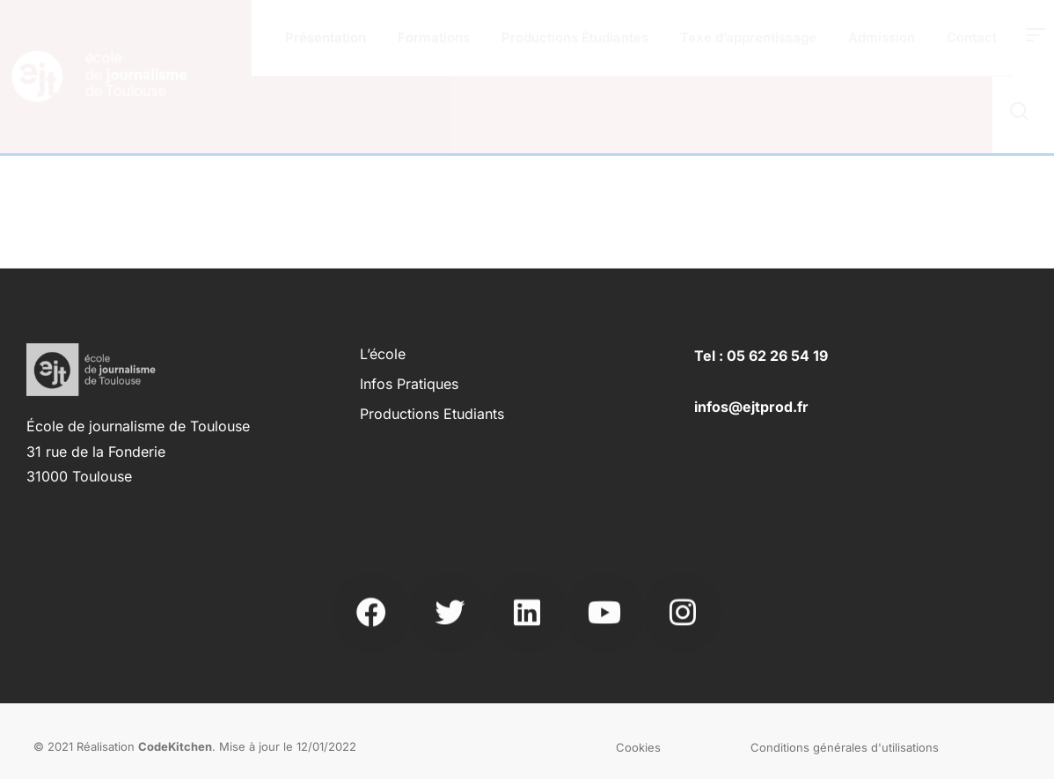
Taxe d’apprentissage (748, 37)
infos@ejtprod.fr (751, 406)
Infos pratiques (409, 384)
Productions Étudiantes (574, 37)
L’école (383, 354)
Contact (972, 37)
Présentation (325, 37)
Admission (881, 37)
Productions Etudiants (432, 414)
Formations (434, 37)
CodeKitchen (175, 746)
